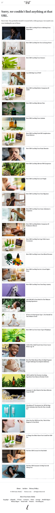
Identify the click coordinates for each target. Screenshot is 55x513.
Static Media (18, 491)
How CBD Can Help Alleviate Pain (35, 103)
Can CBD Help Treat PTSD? (33, 73)
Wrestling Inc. (40, 501)
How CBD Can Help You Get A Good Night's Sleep (38, 270)
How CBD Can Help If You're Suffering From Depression (38, 28)
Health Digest (46, 499)
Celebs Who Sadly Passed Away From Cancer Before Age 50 (38, 345)
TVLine (19, 499)
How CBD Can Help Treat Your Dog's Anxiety (38, 284)
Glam (32, 499)
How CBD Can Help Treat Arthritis (35, 118)
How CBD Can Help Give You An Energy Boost (39, 42)
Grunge (38, 499)
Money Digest (15, 501)
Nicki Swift (24, 501)
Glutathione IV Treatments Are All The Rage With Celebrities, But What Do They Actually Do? (38, 407)
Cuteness (26, 499)
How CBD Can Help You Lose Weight (36, 178)
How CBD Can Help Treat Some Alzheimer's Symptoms (38, 209)
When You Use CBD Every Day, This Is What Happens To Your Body (38, 421)
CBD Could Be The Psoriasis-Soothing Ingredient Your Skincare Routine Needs (37, 376)
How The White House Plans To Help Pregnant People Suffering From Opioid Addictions (39, 360)
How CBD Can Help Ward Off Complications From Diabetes (38, 134)
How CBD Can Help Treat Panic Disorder (37, 148)
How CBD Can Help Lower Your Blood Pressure (39, 254)
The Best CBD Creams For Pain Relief (36, 450)
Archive (25, 488)
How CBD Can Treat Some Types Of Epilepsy (38, 330)
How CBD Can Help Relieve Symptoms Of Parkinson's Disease (37, 225)
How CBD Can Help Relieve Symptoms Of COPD (37, 89)
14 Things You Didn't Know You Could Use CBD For (39, 436)
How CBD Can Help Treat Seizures (35, 58)
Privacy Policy (33, 488)
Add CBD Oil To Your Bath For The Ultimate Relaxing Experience (38, 300)
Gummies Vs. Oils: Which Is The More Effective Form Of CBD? (39, 391)
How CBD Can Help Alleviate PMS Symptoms (38, 163)
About (19, 488)
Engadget (6, 499)
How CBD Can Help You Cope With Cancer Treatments (38, 240)
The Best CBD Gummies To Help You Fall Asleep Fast (37, 466)
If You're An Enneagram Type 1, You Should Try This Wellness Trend (39, 315)
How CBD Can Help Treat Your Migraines (37, 194)
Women (31, 501)
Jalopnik (12, 499)
